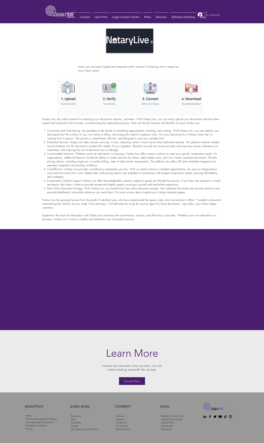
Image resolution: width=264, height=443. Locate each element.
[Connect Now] (132, 381)
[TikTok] (225, 417)
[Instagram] (230, 417)
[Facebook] (210, 417)
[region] (45, 412)
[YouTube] (220, 417)
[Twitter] (215, 417)
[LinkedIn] (205, 417)
